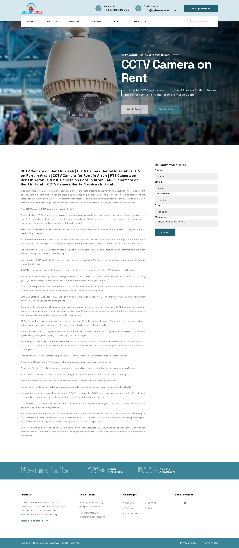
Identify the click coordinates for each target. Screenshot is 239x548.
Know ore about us (34, 520)
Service (152, 502)
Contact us (138, 21)
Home (30, 21)
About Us (51, 21)
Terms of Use (210, 542)
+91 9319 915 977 (116, 10)
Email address (151, 6)
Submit (165, 232)
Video (116, 21)
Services (74, 21)
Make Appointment (200, 8)
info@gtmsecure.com (160, 10)
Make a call (109, 6)
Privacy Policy (188, 542)
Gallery (96, 21)
